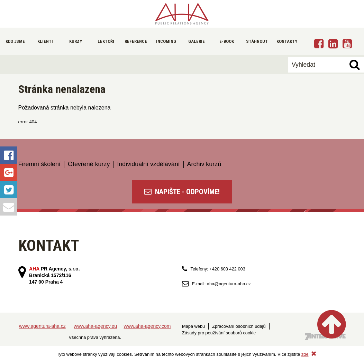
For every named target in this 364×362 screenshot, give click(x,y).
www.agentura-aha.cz (42, 326)
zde (305, 354)
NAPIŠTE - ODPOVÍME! (182, 192)
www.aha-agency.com (147, 326)
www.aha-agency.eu (95, 326)
